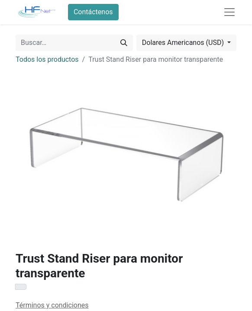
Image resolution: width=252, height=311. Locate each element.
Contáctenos (93, 12)
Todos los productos (47, 59)
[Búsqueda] (124, 43)
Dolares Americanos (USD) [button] (184, 42)
